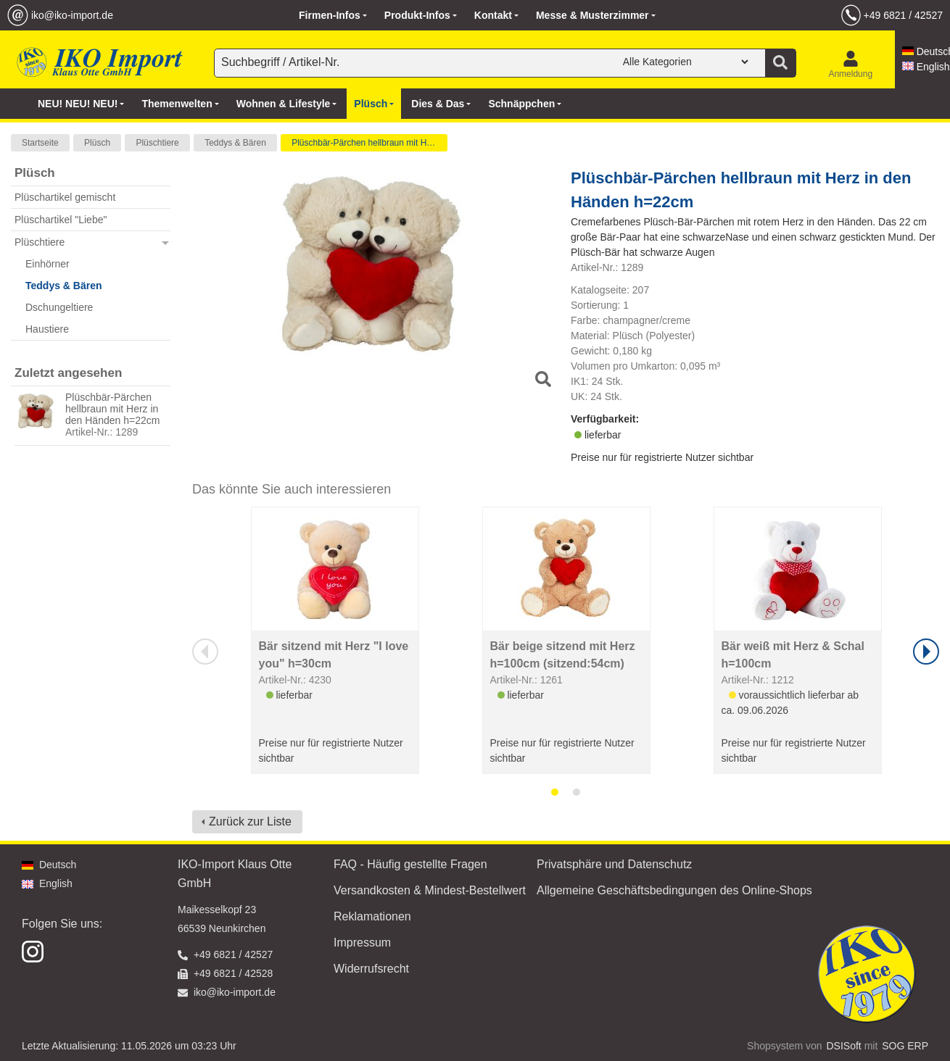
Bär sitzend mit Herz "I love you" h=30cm (334, 655)
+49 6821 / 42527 (903, 15)
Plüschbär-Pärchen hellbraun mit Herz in (369, 143)
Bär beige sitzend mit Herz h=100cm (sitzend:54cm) (562, 655)
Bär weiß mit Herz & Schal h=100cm (793, 655)
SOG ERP (905, 1046)
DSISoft (844, 1046)
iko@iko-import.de (72, 15)
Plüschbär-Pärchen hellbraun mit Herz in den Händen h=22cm (112, 408)
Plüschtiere (157, 143)
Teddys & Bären (235, 143)
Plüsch (97, 143)
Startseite (40, 143)
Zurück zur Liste (250, 821)
